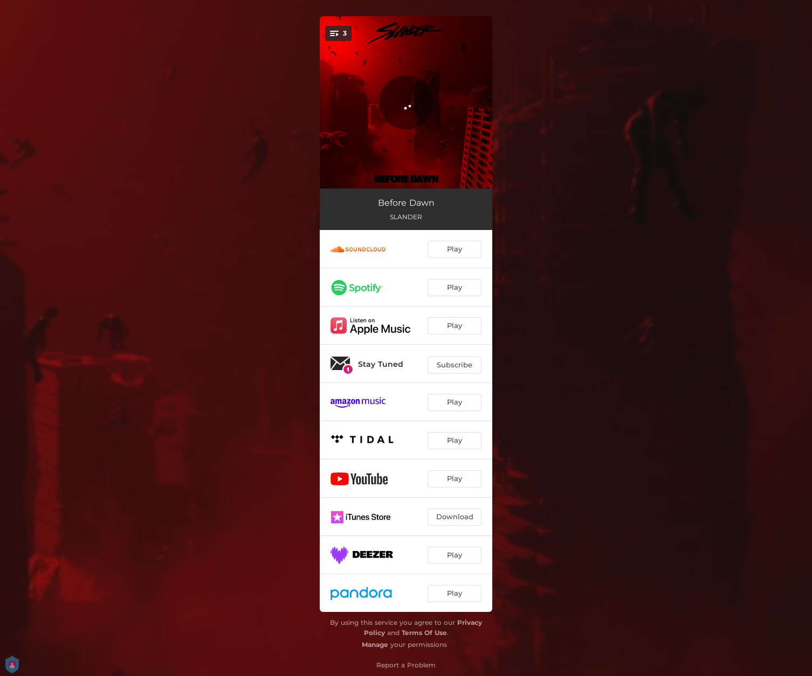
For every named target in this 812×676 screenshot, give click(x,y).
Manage (375, 644)
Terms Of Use (424, 633)
